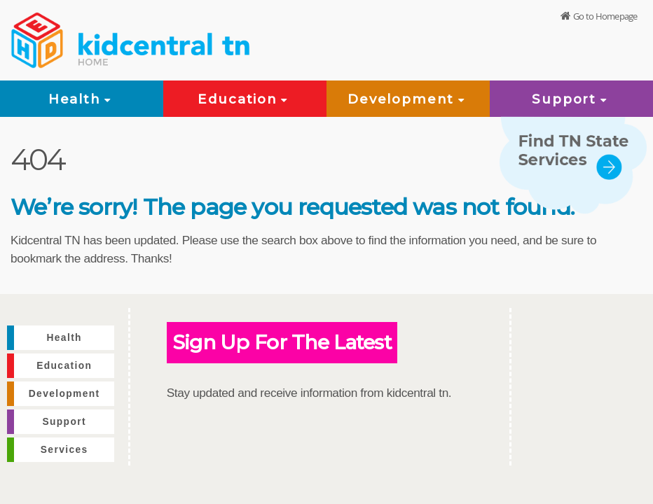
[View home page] (39, 38)
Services (64, 449)
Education (244, 99)
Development (408, 99)
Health (82, 99)
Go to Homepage (604, 16)
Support (571, 99)
